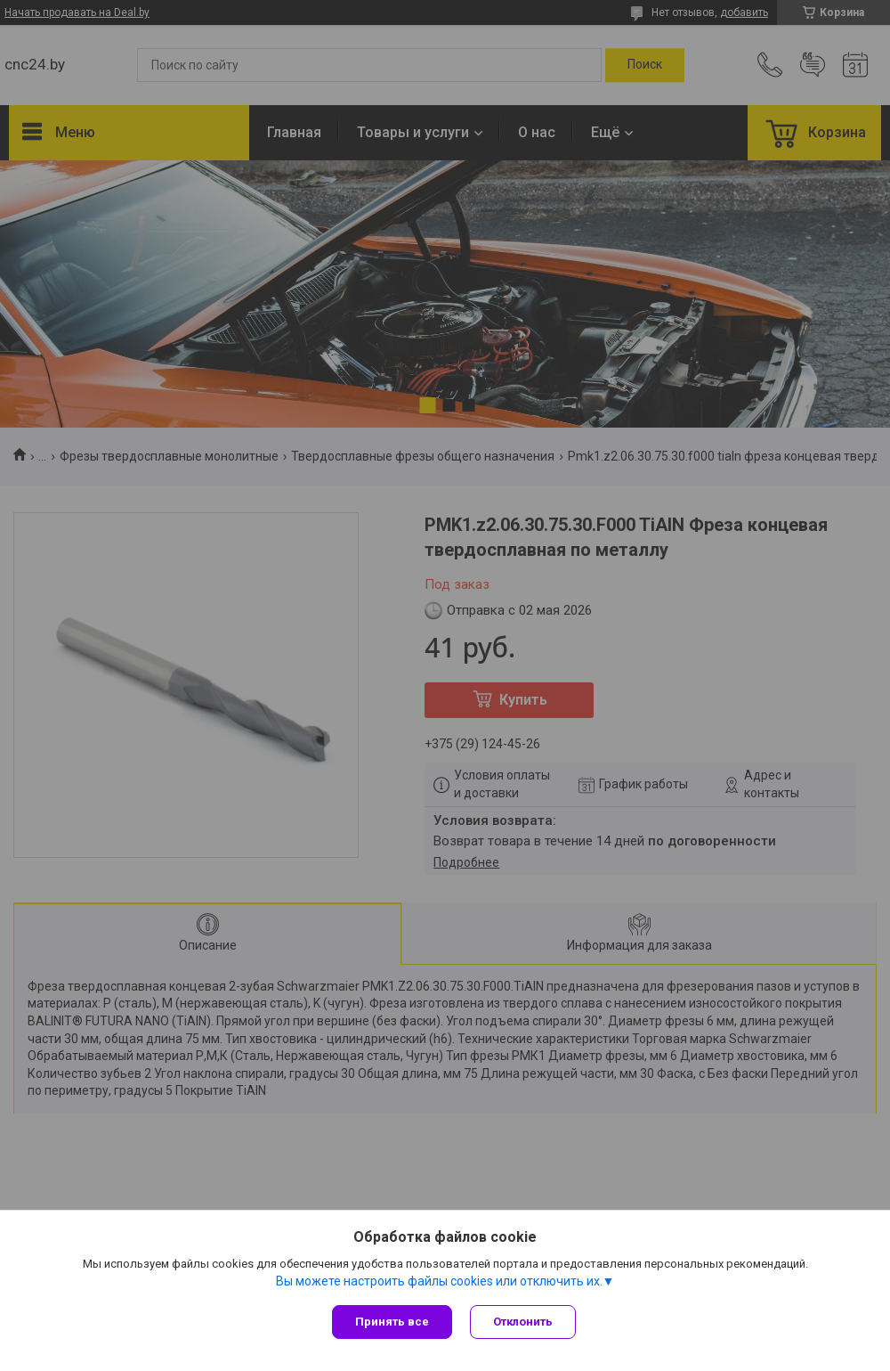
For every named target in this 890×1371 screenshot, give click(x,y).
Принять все (392, 1321)
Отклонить (523, 1321)
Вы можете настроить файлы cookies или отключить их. (439, 1281)
